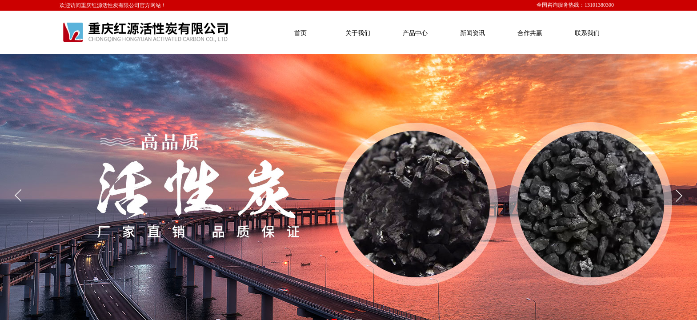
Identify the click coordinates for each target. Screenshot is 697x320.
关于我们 (357, 33)
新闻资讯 (472, 33)
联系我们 (587, 33)
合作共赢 (529, 33)
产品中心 (415, 33)
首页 (300, 33)
